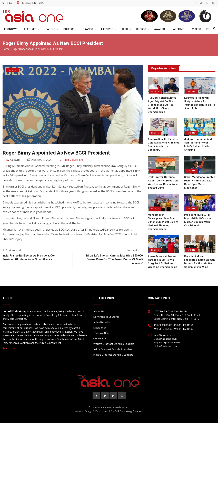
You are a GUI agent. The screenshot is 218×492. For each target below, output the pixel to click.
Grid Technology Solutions (128, 411)
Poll (209, 29)
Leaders (49, 29)
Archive (178, 29)
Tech (125, 29)
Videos (196, 29)
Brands (88, 29)
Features (30, 29)
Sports (141, 29)
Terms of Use (101, 333)
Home (6, 49)
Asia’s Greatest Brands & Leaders (112, 349)
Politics (68, 29)
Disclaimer (99, 327)
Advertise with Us (103, 322)
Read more (9, 348)
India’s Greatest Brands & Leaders (113, 354)
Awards (159, 29)
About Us (98, 311)
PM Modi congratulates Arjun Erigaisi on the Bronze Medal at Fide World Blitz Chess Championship (162, 105)
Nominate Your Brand (106, 317)
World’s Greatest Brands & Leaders (113, 344)
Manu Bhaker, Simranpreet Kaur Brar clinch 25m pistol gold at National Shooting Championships (163, 222)
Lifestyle (107, 29)
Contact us (99, 338)
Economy (10, 29)
